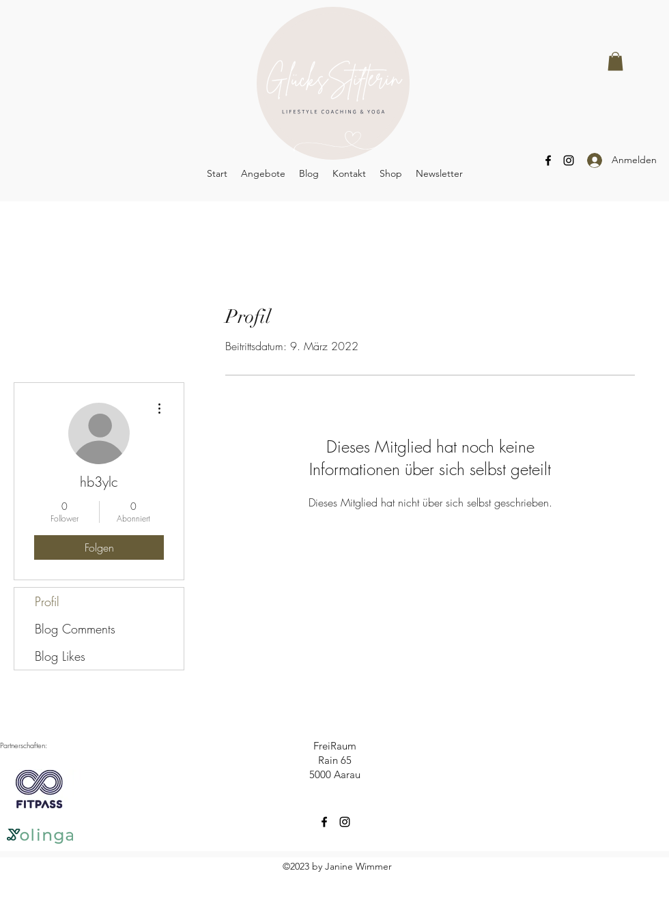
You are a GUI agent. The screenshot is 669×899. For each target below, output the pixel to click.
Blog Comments (75, 628)
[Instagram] (568, 160)
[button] (615, 61)
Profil (47, 601)
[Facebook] (548, 160)
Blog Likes (60, 656)
